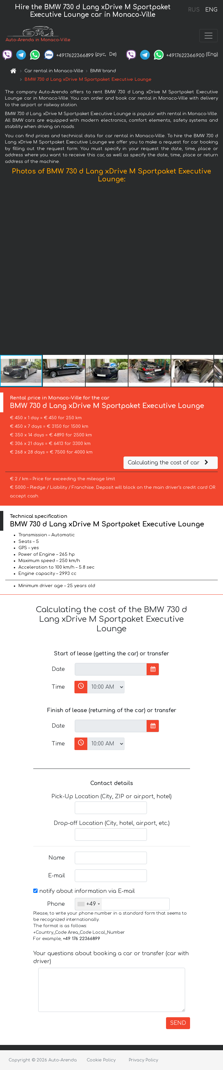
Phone (56, 904)
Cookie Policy (101, 1060)
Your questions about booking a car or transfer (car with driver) (111, 957)
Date (58, 669)
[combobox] (88, 904)
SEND (178, 1023)
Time (58, 687)
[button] (217, 270)
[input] (111, 669)
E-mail (56, 876)
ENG (211, 10)
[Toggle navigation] (208, 35)
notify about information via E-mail (84, 891)
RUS (194, 10)
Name (56, 858)
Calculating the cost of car (169, 463)
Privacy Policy (143, 1060)
